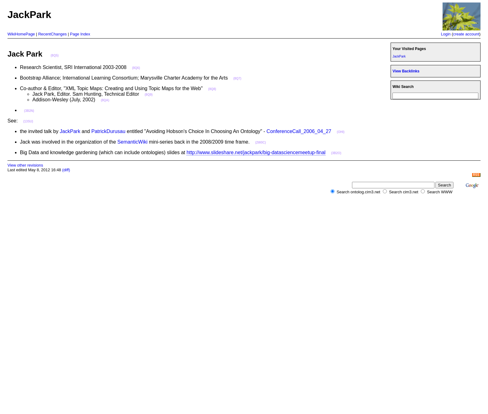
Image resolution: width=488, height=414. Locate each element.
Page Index (80, 34)
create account (466, 34)
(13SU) (28, 121)
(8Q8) (212, 89)
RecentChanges (52, 34)
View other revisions (25, 165)
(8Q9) (149, 94)
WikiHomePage (21, 34)
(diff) (66, 170)
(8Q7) (237, 78)
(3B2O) (336, 153)
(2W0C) (260, 142)
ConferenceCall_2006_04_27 (298, 131)
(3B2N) (29, 111)
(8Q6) (136, 68)
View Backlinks (405, 71)
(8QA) (105, 100)
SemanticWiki (132, 142)
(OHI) (340, 132)
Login (446, 34)
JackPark (70, 131)
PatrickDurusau (108, 131)
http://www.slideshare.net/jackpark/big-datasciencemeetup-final (255, 152)
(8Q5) (55, 55)
